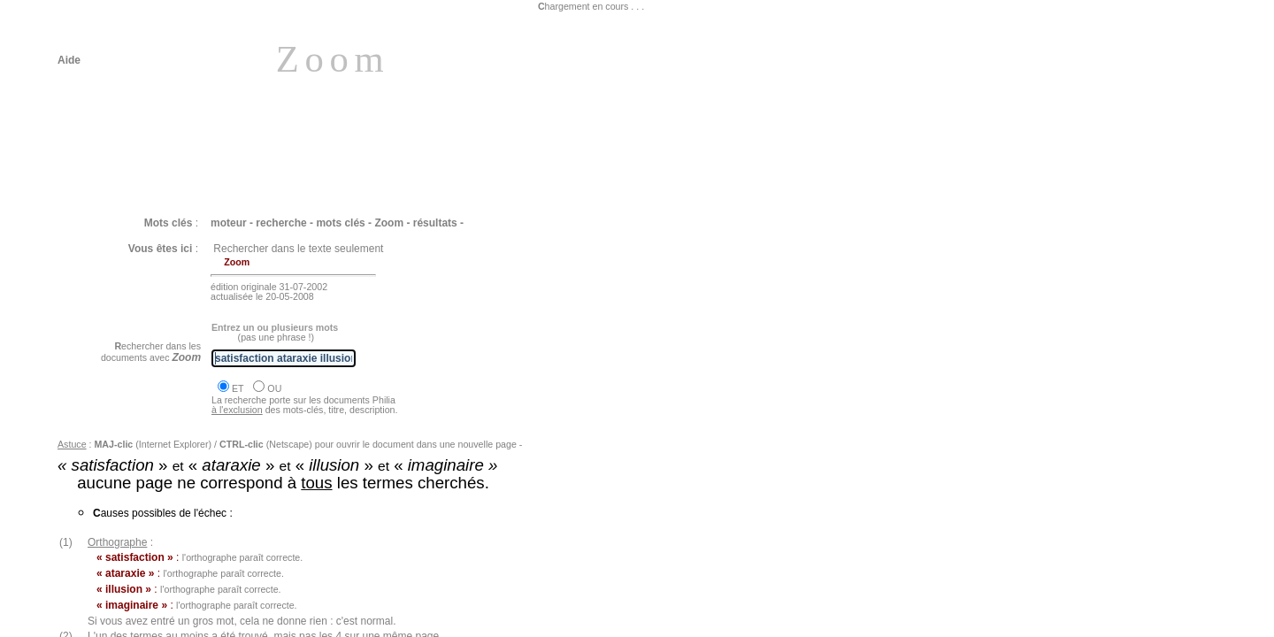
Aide (69, 60)
